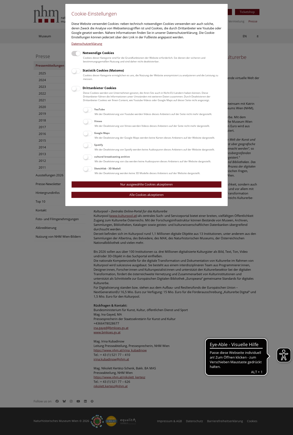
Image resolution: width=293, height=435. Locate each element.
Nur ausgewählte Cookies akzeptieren (146, 184)
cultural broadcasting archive (112, 156)
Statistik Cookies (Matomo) (103, 70)
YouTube (99, 109)
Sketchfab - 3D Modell (107, 168)
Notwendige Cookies (98, 53)
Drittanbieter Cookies (99, 88)
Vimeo (98, 121)
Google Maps (102, 133)
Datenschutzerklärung (86, 44)
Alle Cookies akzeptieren (146, 195)
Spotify (98, 145)
